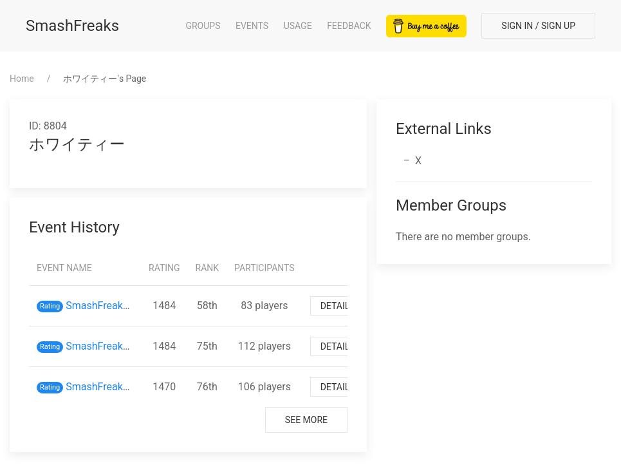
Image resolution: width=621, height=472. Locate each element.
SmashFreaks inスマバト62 (128, 387)
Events (252, 26)
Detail (335, 306)
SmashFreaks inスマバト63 (128, 346)
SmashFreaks (72, 26)
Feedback (349, 26)
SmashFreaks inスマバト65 (128, 305)
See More (306, 420)
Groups (202, 26)
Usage (298, 26)
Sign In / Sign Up (538, 26)
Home (22, 78)
